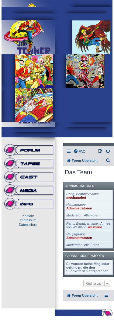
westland (95, 227)
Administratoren (80, 186)
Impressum (28, 220)
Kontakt (28, 216)
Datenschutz (28, 225)
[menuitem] (79, 151)
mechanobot (76, 197)
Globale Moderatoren (84, 256)
